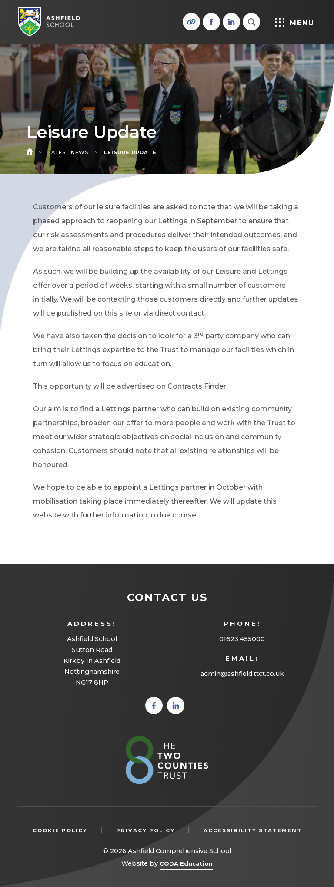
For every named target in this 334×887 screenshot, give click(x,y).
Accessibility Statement (253, 830)
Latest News (68, 152)
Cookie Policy (60, 830)
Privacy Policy (145, 830)
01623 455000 (242, 639)
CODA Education (186, 865)
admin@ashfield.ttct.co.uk (242, 674)
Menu (294, 22)
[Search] (251, 21)
